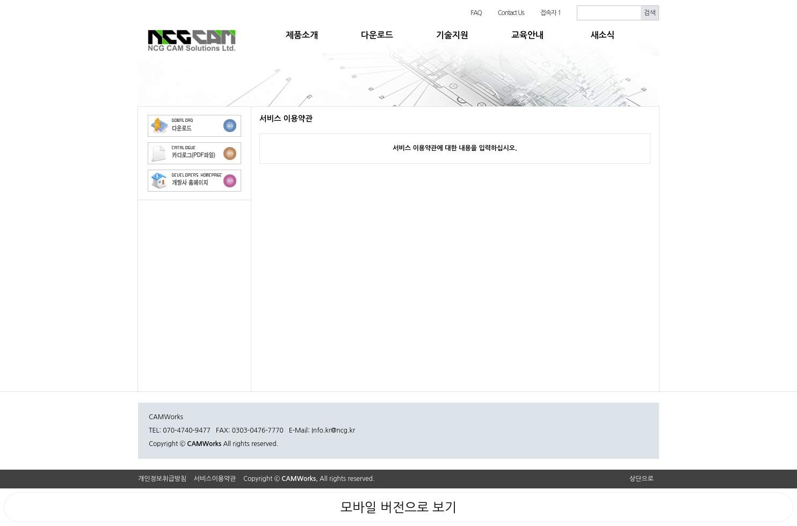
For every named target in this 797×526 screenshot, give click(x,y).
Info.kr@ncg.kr (333, 430)
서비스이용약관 (215, 479)
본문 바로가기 (0, 0)
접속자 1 (550, 13)
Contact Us (511, 13)
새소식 (602, 35)
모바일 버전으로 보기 (398, 507)
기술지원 (452, 35)
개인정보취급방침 (162, 479)
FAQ (476, 13)
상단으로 (641, 479)
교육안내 (527, 35)
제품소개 (302, 35)
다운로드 (377, 35)
